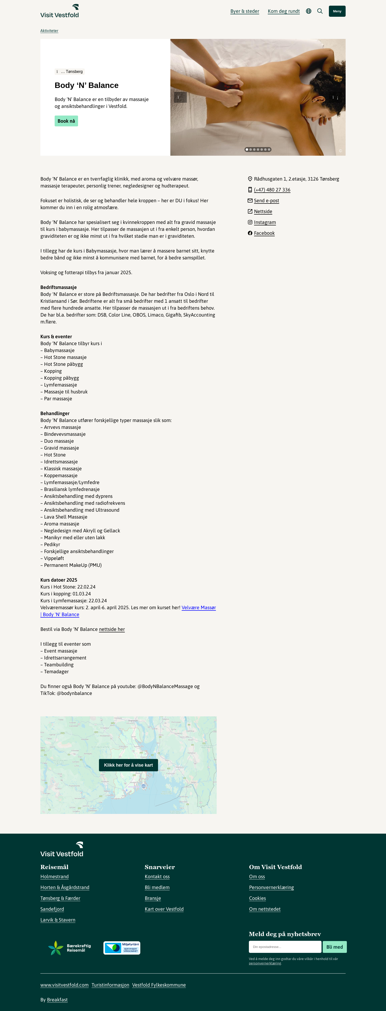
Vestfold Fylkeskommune (159, 985)
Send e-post (266, 200)
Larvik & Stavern (57, 920)
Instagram (265, 222)
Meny (337, 11)
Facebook (264, 233)
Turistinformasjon (110, 985)
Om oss (257, 876)
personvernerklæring (265, 963)
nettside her (112, 629)
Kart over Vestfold (164, 909)
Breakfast (57, 999)
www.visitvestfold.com (64, 985)
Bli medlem (157, 887)
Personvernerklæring (271, 887)
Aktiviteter (49, 30)
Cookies (257, 898)
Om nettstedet (265, 909)
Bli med (334, 947)
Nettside (263, 211)
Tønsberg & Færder (60, 898)
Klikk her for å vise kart (128, 765)
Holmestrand (54, 876)
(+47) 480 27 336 (272, 189)
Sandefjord (52, 909)
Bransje (153, 898)
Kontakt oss (157, 876)
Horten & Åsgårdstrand (64, 887)
